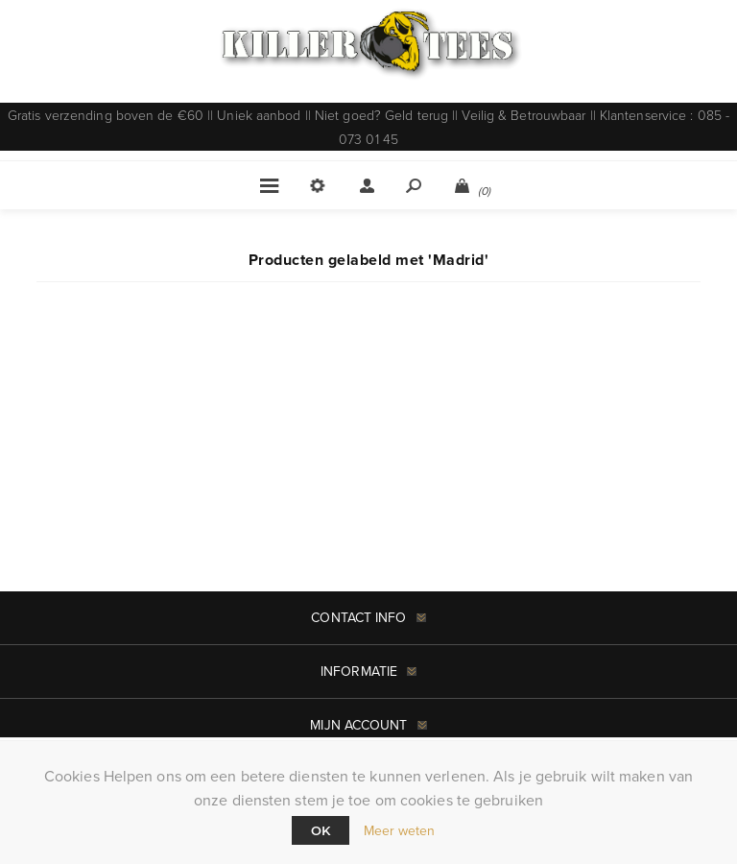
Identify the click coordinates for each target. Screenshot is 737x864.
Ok (320, 830)
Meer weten (400, 831)
